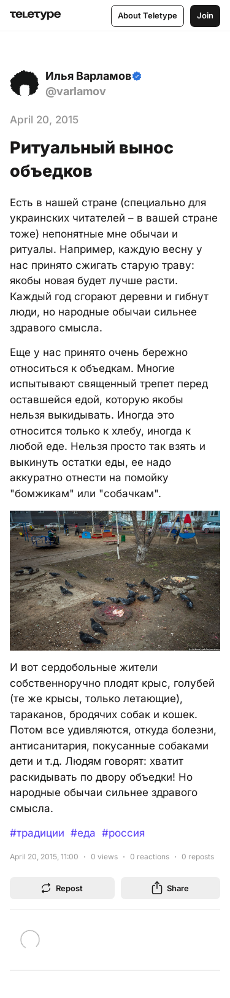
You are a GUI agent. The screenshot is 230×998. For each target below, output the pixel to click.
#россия (123, 833)
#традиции (37, 833)
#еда (83, 833)
